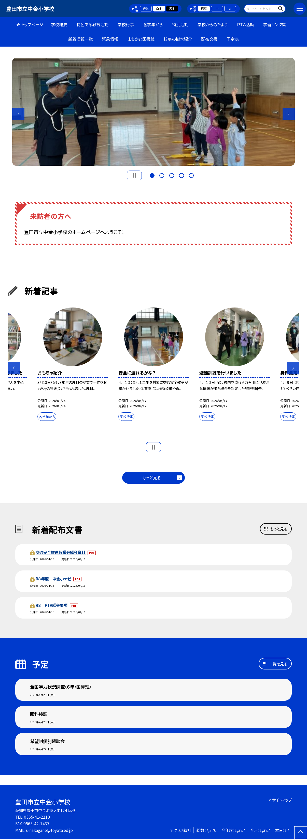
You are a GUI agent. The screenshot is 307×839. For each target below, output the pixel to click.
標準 (204, 8)
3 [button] (171, 175)
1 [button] (152, 175)
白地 (159, 8)
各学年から (153, 24)
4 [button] (181, 175)
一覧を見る (278, 663)
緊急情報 (110, 39)
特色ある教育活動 (92, 24)
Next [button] (289, 114)
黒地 (172, 8)
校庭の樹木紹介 (178, 39)
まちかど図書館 (141, 39)
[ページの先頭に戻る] (301, 833)
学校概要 (59, 24)
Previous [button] (18, 114)
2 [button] (161, 175)
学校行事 (126, 24)
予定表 (233, 39)
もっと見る (151, 477)
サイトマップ (282, 800)
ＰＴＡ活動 (245, 24)
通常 (146, 8)
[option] (153, 112)
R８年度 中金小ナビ (54, 578)
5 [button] (191, 175)
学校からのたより (213, 24)
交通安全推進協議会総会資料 (61, 552)
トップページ (32, 24)
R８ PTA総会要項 (52, 605)
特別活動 (180, 24)
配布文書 (209, 39)
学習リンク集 (274, 24)
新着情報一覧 (80, 39)
